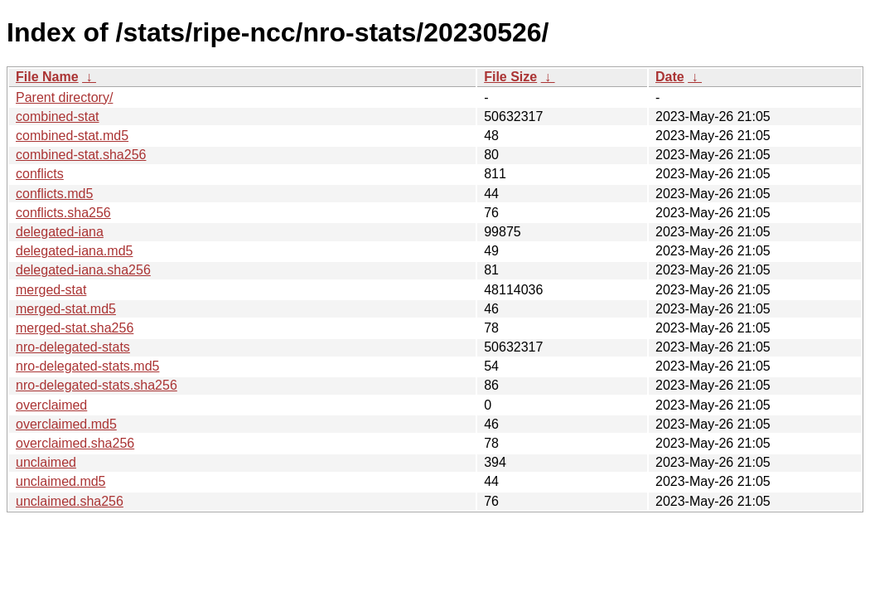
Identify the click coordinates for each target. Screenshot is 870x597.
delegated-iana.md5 (74, 251)
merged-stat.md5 (66, 309)
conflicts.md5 (54, 194)
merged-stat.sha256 (74, 328)
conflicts (40, 174)
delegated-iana (60, 232)
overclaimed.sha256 (75, 443)
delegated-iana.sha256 (83, 270)
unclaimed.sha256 (69, 501)
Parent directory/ (64, 97)
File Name (47, 77)
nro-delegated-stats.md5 (87, 366)
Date (669, 77)
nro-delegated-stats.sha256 (96, 385)
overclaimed (51, 405)
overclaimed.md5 (66, 424)
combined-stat (57, 116)
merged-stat (51, 290)
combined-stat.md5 (72, 136)
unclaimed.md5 (61, 481)
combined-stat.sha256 (81, 155)
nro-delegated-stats (73, 347)
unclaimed (46, 462)
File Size (510, 77)
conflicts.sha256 (63, 213)
